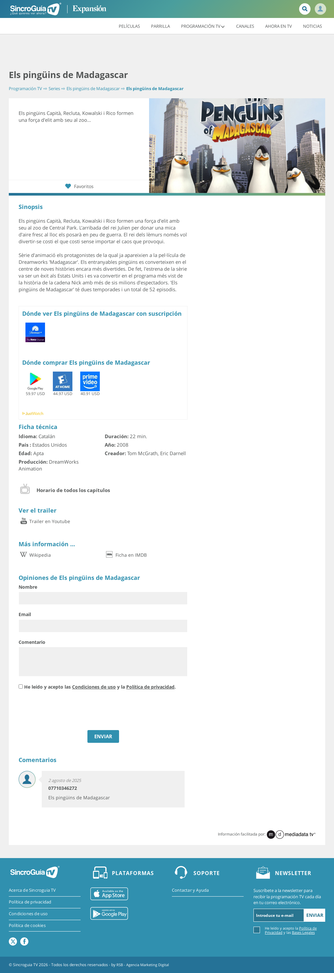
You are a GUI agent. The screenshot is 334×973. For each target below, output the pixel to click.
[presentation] (68, 711)
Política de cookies (27, 926)
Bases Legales (303, 932)
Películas (129, 26)
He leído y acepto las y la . (100, 687)
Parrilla (160, 26)
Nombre (28, 587)
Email (25, 615)
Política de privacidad (150, 687)
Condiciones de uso (94, 687)
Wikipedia (35, 555)
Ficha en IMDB (126, 555)
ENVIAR (103, 736)
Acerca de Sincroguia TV (32, 891)
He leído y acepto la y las (291, 930)
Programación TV (203, 26)
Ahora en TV (278, 26)
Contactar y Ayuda (190, 891)
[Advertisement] (167, 52)
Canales (245, 26)
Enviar (314, 915)
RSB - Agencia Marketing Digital (145, 964)
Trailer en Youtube (44, 521)
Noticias (312, 26)
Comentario (32, 642)
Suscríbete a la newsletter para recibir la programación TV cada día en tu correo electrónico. (287, 896)
